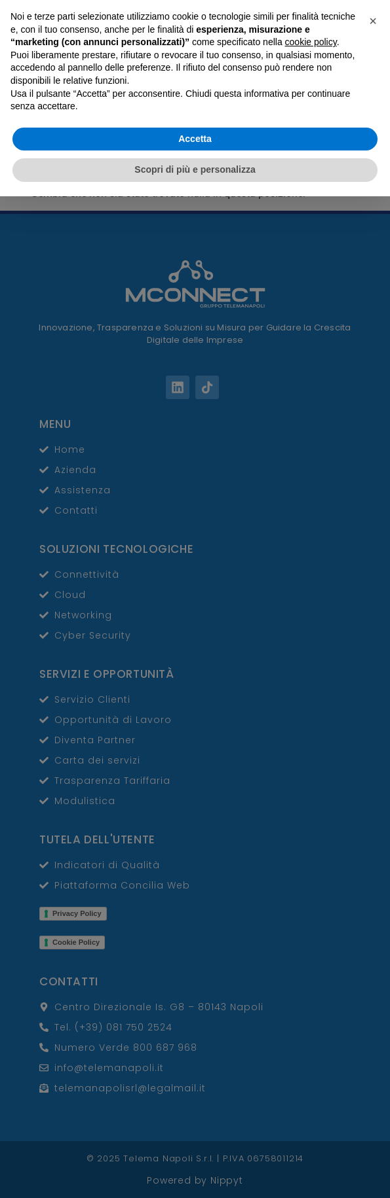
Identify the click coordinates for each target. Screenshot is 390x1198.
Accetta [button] (195, 1140)
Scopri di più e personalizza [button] (194, 1171)
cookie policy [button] (311, 1043)
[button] (372, 1022)
